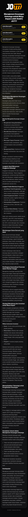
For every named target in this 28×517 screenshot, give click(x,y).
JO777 (8, 412)
